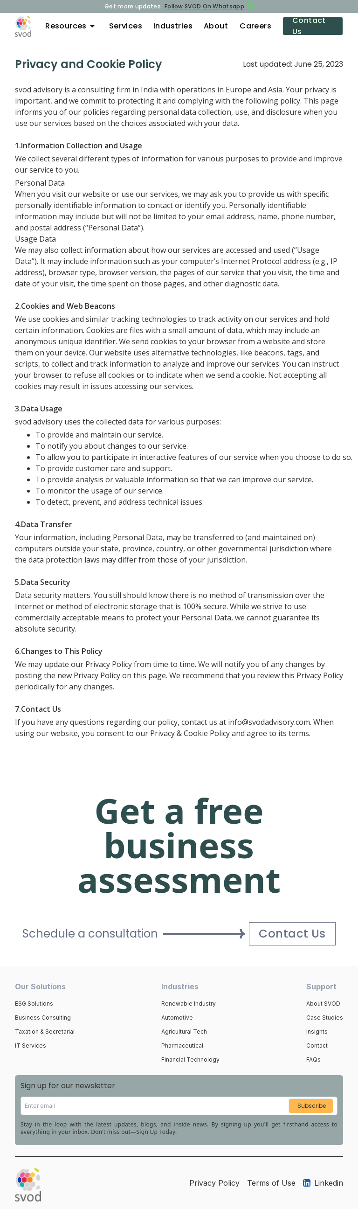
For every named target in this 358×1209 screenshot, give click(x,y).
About (216, 26)
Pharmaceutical (182, 1045)
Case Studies (324, 1017)
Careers (255, 26)
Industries (173, 26)
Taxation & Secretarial (45, 1031)
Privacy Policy (214, 1183)
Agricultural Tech (184, 1031)
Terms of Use (271, 1183)
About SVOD (323, 1003)
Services (125, 26)
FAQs (313, 1059)
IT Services (30, 1045)
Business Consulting (43, 1017)
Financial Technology (190, 1059)
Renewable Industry (188, 1003)
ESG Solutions (34, 1003)
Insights (317, 1031)
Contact (317, 1045)
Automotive (177, 1017)
